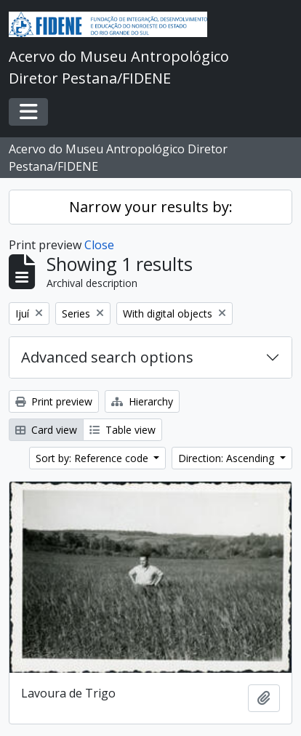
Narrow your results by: (151, 207)
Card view (46, 430)
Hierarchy (142, 401)
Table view (122, 430)
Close (99, 245)
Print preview (53, 401)
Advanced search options (107, 357)
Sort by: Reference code (93, 458)
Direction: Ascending (227, 458)
